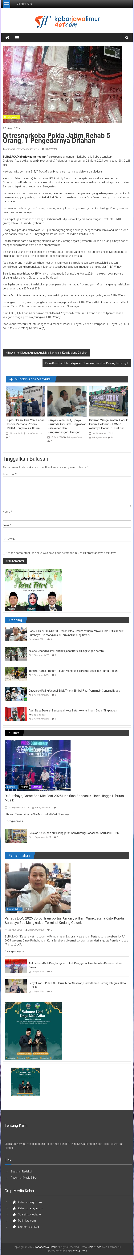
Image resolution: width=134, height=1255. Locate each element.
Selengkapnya (14, 821)
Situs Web (9, 539)
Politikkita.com (27, 1220)
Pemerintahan (14, 909)
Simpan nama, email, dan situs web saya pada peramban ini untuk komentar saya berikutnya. (61, 552)
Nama (7, 511)
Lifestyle (37, 787)
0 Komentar (49, 149)
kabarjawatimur (34, 433)
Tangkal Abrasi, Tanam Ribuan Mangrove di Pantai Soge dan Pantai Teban (73, 670)
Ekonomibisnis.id (28, 1226)
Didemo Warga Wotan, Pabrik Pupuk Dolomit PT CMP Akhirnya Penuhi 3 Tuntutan (108, 424)
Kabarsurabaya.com (30, 1208)
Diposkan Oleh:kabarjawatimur (20, 149)
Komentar (10, 474)
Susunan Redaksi (21, 1171)
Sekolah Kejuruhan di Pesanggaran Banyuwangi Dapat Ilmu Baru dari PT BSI (74, 833)
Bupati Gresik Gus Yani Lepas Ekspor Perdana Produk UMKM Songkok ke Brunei (25, 424)
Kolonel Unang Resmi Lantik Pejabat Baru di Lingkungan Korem (66, 650)
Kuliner (24, 787)
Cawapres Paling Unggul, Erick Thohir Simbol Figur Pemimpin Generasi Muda (74, 690)
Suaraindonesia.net (29, 1214)
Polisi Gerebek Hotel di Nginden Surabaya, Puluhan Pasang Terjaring (86, 363)
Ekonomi (11, 787)
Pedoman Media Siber (24, 1177)
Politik (29, 909)
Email (7, 525)
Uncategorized (11, 117)
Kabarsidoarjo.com (30, 1202)
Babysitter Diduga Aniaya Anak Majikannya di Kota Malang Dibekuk (47, 352)
